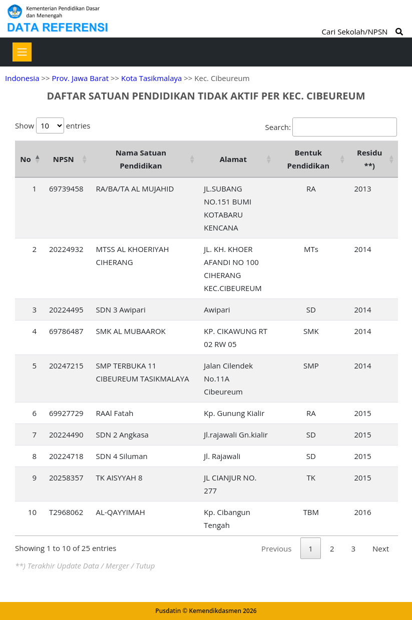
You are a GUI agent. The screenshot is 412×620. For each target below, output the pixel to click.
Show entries (52, 126)
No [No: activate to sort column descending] (25, 159)
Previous (276, 549)
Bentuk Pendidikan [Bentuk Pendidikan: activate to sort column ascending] (308, 159)
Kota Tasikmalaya (151, 78)
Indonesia (22, 78)
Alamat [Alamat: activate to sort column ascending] (233, 159)
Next (380, 549)
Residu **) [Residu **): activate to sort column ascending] (369, 159)
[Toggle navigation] (22, 52)
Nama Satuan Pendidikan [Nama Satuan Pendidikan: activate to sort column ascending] (141, 159)
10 (32, 512)
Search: (331, 127)
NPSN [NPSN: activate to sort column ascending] (63, 159)
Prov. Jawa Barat (80, 78)
